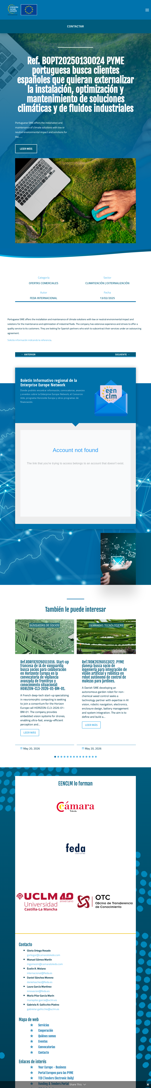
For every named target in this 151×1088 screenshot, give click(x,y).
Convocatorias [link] (46, 1047)
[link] (28, 354)
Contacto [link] (43, 1052)
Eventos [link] (42, 1041)
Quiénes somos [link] (47, 1036)
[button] (147, 10)
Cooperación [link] (45, 1030)
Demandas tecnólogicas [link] (106, 625)
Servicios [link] (43, 1025)
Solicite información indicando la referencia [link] (29, 340)
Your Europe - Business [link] (52, 1067)
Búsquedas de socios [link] (44, 625)
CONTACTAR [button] (75, 26)
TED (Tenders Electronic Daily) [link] (56, 1078)
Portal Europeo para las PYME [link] (55, 1073)
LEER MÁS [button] (26, 148)
